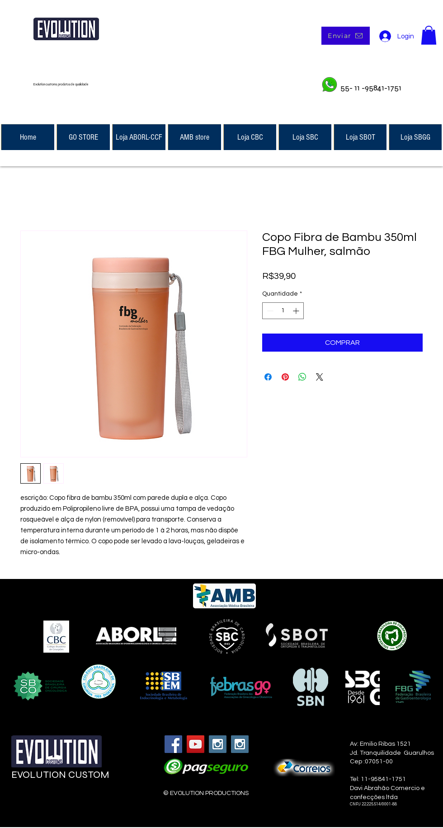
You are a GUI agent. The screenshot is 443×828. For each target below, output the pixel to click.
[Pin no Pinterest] (285, 377)
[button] (429, 35)
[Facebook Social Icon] (173, 744)
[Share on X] (319, 377)
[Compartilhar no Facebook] (268, 377)
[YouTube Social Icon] (195, 744)
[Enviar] (345, 36)
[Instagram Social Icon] (217, 744)
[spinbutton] (283, 311)
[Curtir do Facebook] (66, 801)
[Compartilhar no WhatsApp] (302, 377)
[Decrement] (269, 311)
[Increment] (296, 311)
